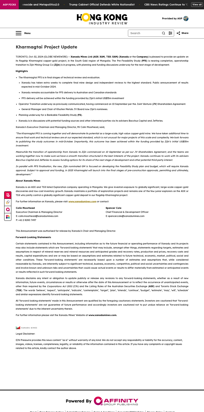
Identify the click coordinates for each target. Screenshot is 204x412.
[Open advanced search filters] (170, 33)
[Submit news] (7, 195)
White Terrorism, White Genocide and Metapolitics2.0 (36, 4)
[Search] (144, 33)
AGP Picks (9, 4)
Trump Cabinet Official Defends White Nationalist (114, 4)
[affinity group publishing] (7, 209)
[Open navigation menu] (23, 33)
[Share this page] (182, 33)
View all (197, 4)
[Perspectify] (7, 202)
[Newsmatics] (7, 216)
